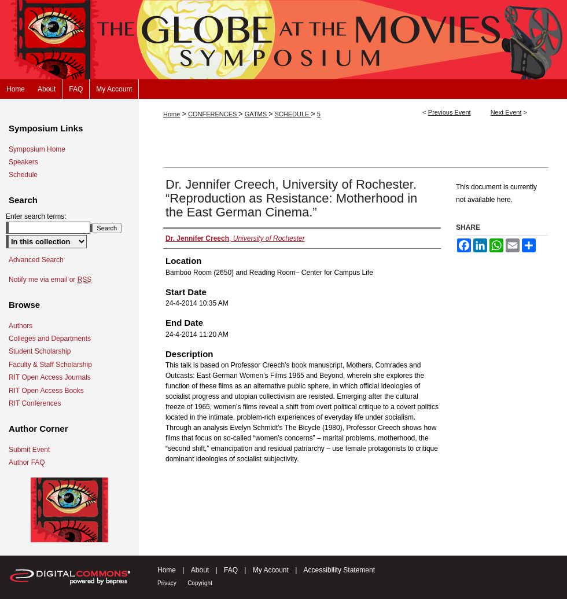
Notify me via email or (50, 279)
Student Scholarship (40, 351)
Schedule (23, 175)
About (200, 570)
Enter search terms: (36, 216)
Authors (20, 326)
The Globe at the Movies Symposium (283, 39)
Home (171, 114)
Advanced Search (36, 260)
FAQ (231, 570)
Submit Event (29, 450)
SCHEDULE (293, 114)
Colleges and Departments (50, 339)
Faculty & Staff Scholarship (50, 365)
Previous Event (449, 112)
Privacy (166, 583)
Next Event (506, 112)
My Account (271, 570)
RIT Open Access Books (46, 391)
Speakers (23, 162)
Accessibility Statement (339, 570)
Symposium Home (37, 149)
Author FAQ (27, 462)
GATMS (256, 114)
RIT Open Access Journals (50, 377)
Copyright (199, 583)
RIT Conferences (35, 403)
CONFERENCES (213, 114)
